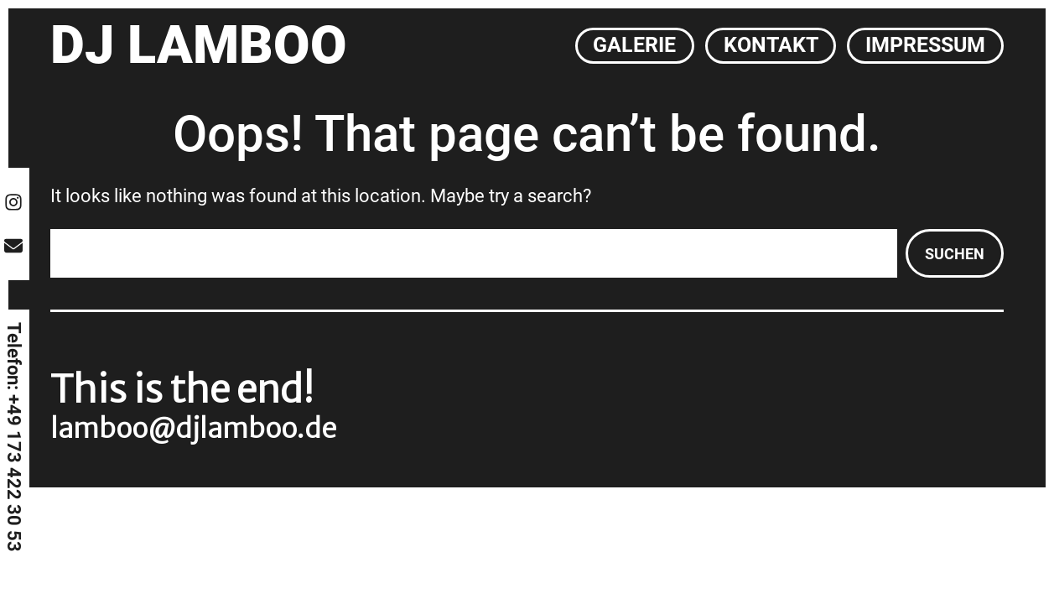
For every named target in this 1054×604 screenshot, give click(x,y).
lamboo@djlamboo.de (193, 428)
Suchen (954, 254)
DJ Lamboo (198, 45)
